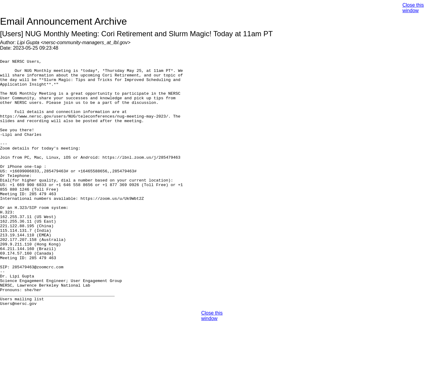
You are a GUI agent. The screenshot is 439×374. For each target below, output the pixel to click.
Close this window (413, 7)
